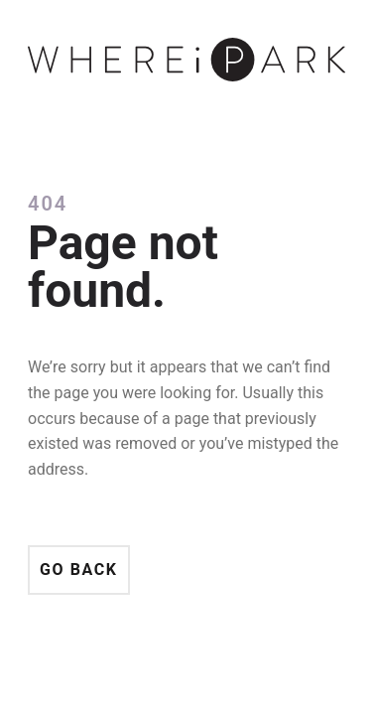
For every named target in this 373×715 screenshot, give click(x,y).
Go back (79, 569)
